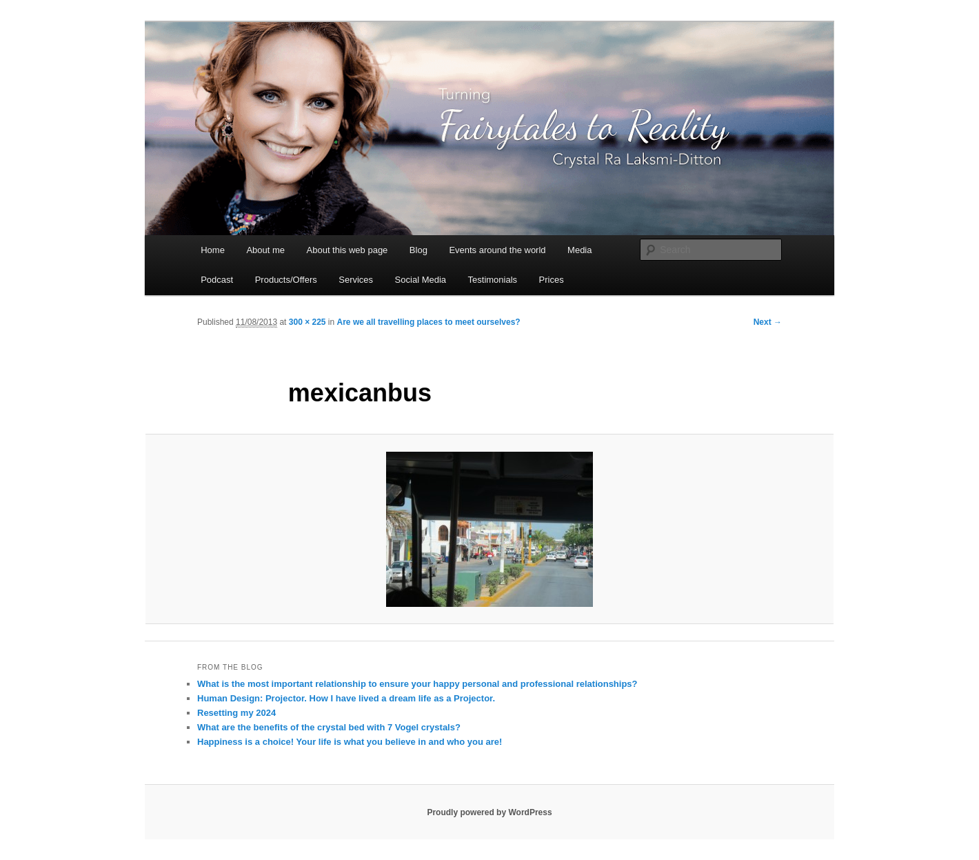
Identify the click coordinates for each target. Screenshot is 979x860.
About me (265, 250)
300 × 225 (307, 322)
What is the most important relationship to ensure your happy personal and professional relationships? (417, 684)
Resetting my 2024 (236, 713)
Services (356, 279)
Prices (551, 279)
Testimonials (493, 279)
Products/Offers (286, 279)
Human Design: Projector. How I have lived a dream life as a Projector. (346, 698)
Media (579, 250)
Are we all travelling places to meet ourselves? (429, 322)
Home (213, 250)
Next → (768, 322)
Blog (418, 250)
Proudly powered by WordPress (489, 812)
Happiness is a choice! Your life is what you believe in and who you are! (349, 742)
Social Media (420, 279)
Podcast (217, 279)
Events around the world (497, 250)
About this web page (347, 250)
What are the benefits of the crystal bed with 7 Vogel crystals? (329, 727)
